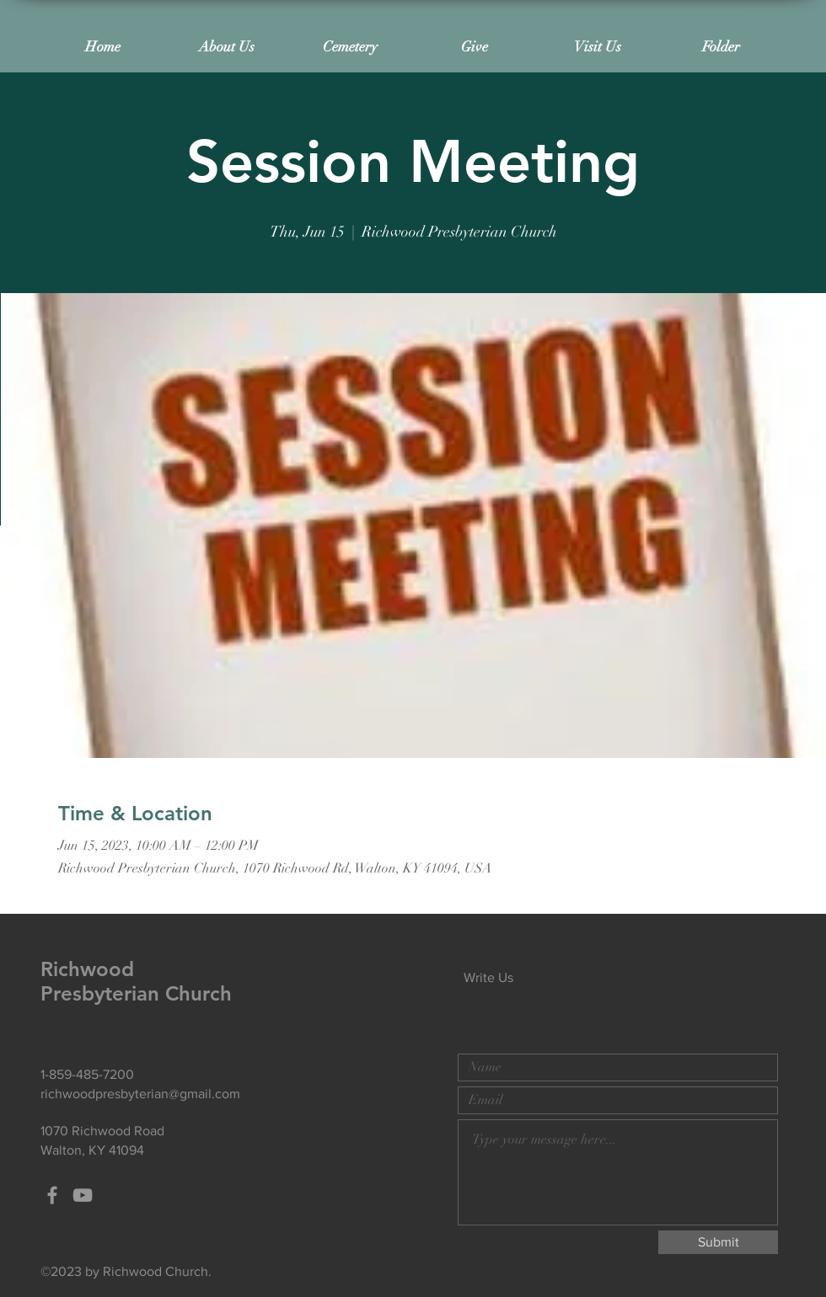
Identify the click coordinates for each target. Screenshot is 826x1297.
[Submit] (718, 1242)
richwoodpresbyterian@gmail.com (140, 1093)
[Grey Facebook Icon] (52, 1195)
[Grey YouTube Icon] (82, 1195)
